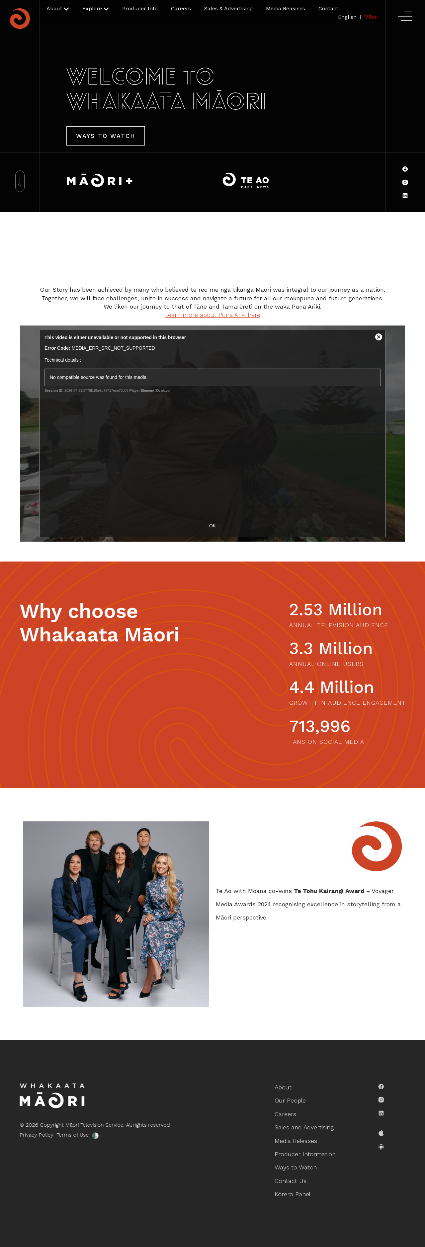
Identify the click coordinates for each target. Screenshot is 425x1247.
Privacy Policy (32, 1135)
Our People (291, 1102)
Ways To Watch (105, 135)
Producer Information (305, 1154)
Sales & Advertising (228, 8)
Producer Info (140, 8)
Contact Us (291, 1179)
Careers (181, 8)
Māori (371, 17)
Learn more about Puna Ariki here (212, 314)
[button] (57, 8)
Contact (328, 8)
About (284, 1089)
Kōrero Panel (293, 1192)
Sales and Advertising (304, 1128)
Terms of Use (68, 1135)
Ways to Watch (296, 1166)
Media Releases (285, 8)
